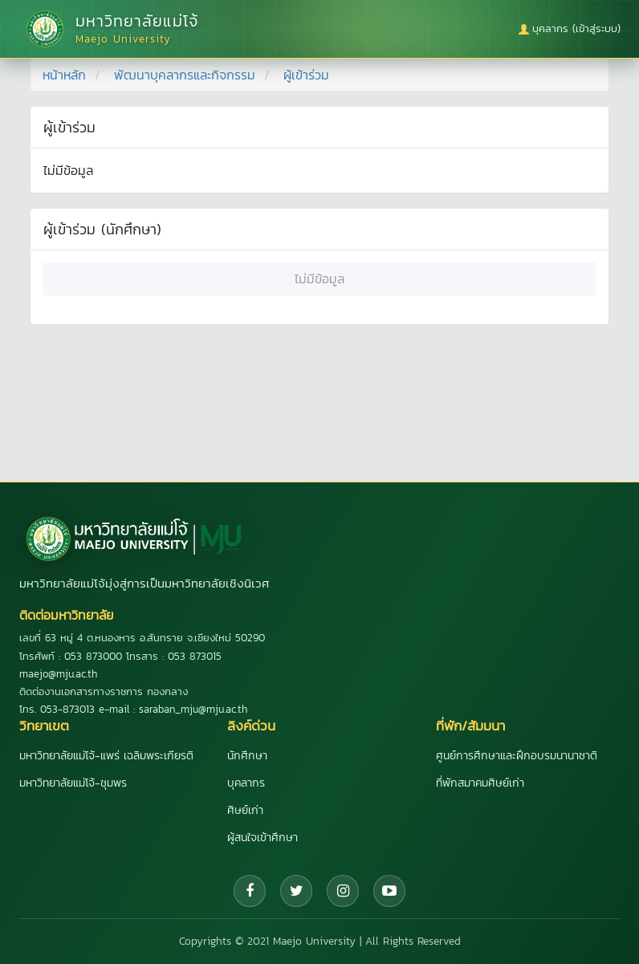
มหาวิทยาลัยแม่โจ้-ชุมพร (73, 783)
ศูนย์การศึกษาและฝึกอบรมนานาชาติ (516, 755)
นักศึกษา (247, 755)
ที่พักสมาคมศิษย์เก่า (480, 783)
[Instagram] (343, 891)
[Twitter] (296, 891)
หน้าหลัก (64, 74)
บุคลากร (246, 783)
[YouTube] (389, 891)
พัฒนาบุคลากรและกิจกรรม (184, 74)
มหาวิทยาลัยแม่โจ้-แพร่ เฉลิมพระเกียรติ (106, 755)
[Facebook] (250, 891)
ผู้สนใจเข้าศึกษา (262, 837)
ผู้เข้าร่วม (306, 74)
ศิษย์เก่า (245, 810)
